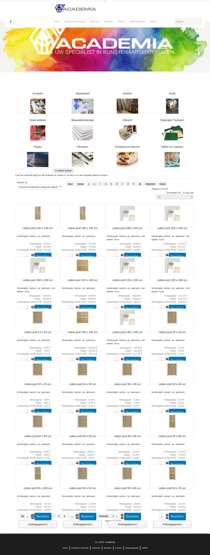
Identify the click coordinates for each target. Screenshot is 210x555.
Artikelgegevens (37, 524)
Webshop (94, 21)
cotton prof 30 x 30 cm (127, 384)
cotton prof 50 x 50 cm (82, 488)
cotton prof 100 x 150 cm (127, 228)
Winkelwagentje (137, 21)
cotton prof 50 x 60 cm (127, 488)
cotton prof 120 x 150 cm (127, 280)
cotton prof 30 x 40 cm (172, 384)
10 (140, 184)
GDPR (153, 21)
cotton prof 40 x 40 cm (37, 436)
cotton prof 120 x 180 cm (172, 280)
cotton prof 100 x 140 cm (82, 228)
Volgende (150, 184)
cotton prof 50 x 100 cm (38, 488)
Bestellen (108, 21)
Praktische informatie (74, 21)
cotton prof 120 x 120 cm (82, 280)
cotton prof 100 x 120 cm (38, 228)
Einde (162, 184)
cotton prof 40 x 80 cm (172, 436)
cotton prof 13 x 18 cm (37, 332)
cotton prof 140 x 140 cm (82, 332)
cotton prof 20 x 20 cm (37, 384)
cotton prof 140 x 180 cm (127, 332)
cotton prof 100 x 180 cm (38, 280)
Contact (121, 21)
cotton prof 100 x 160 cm (172, 228)
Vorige (80, 184)
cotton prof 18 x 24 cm (172, 332)
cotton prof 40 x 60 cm (127, 436)
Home (57, 21)
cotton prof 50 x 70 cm (172, 488)
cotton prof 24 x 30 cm (82, 384)
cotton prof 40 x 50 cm (82, 436)
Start (70, 184)
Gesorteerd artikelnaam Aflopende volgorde (38, 187)
